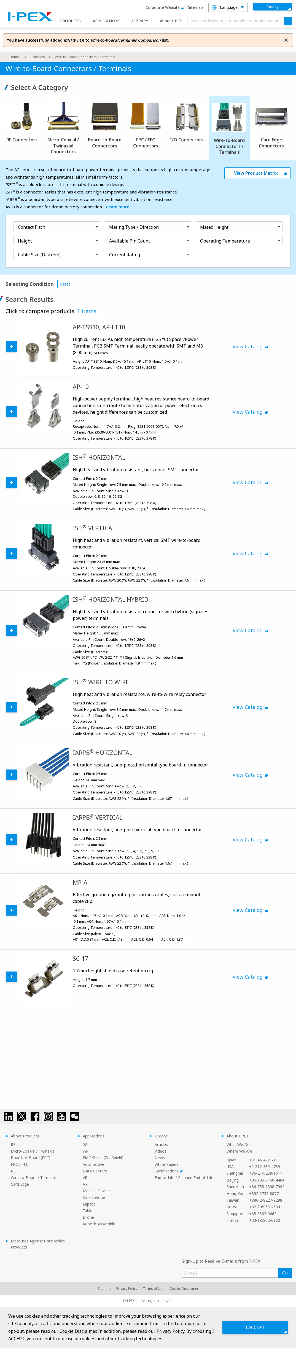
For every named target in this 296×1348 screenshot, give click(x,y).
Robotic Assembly (99, 1223)
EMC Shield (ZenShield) (103, 1157)
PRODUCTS (70, 21)
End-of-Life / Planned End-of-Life (184, 1177)
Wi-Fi (87, 1151)
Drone (88, 1217)
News (160, 1157)
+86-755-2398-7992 (266, 1186)
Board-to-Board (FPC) (30, 1157)
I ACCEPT (254, 1327)
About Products (25, 1136)
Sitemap (195, 7)
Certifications (168, 1171)
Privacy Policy (126, 1288)
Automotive (93, 1164)
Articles (161, 1144)
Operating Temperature (225, 241)
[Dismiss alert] (286, 40)
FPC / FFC (19, 1164)
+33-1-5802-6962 (264, 1220)
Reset (65, 284)
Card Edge (20, 1184)
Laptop (89, 1204)
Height (25, 241)
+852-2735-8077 (264, 1193)
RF (13, 1144)
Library (161, 1136)
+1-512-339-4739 (264, 1166)
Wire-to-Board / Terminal (33, 1177)
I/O (14, 1171)
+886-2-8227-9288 (265, 1200)
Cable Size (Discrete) (39, 255)
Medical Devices (97, 1190)
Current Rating (124, 255)
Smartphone (94, 1197)
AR (85, 1184)
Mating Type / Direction (134, 227)
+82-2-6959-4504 (264, 1206)
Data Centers (95, 1171)
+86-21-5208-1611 (265, 1173)
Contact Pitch (31, 227)
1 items (86, 311)
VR (85, 1177)
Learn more (117, 206)
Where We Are (239, 1151)
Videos (160, 1151)
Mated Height (214, 227)
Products (38, 57)
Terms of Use (153, 1288)
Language (225, 7)
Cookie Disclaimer (184, 1288)
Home (14, 57)
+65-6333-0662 (262, 1213)
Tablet (88, 1210)
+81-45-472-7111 (264, 1160)
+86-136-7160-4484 (266, 1180)
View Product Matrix (256, 173)
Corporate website (164, 7)
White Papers (167, 1164)
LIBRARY (140, 21)
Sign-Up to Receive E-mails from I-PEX (221, 1261)
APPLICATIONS (106, 21)
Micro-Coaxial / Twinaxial (33, 1151)
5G (85, 1144)
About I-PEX (171, 21)
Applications (93, 1136)
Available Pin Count (129, 241)
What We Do (238, 1144)
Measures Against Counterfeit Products (38, 1244)
